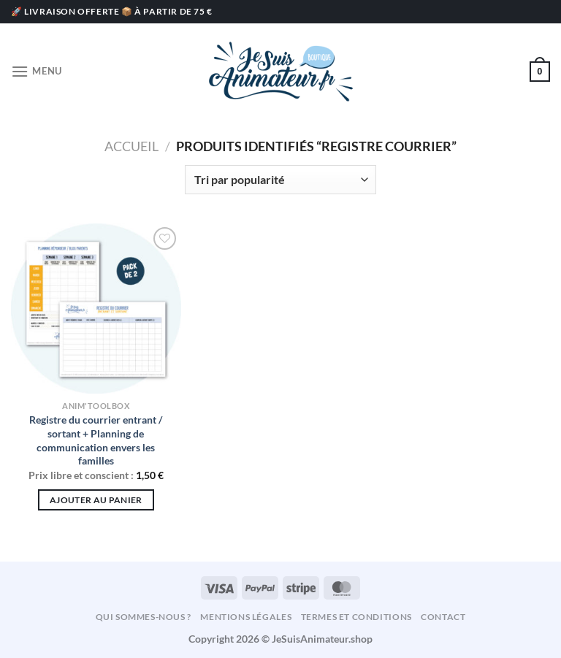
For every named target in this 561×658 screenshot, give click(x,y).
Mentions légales (245, 616)
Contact (443, 616)
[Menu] (36, 71)
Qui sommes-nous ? (143, 616)
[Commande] (280, 179)
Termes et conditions (356, 616)
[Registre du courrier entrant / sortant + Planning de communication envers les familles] (96, 308)
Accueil (131, 146)
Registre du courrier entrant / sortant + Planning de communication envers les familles (95, 440)
